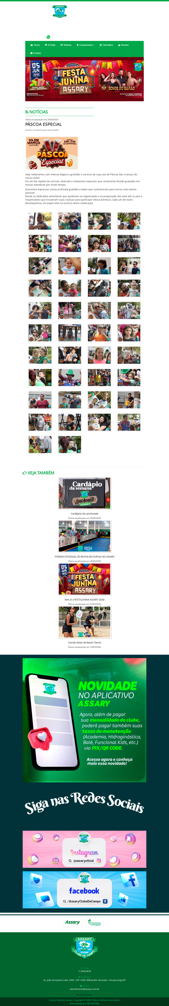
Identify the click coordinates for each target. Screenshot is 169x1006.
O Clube (50, 44)
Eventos (123, 44)
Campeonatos (86, 44)
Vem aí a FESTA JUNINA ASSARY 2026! (84, 599)
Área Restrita (84, 994)
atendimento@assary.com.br (84, 989)
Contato (35, 53)
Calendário (106, 44)
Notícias (65, 44)
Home (35, 44)
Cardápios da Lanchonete (84, 513)
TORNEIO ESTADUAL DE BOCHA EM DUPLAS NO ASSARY (85, 556)
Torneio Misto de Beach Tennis (84, 642)
